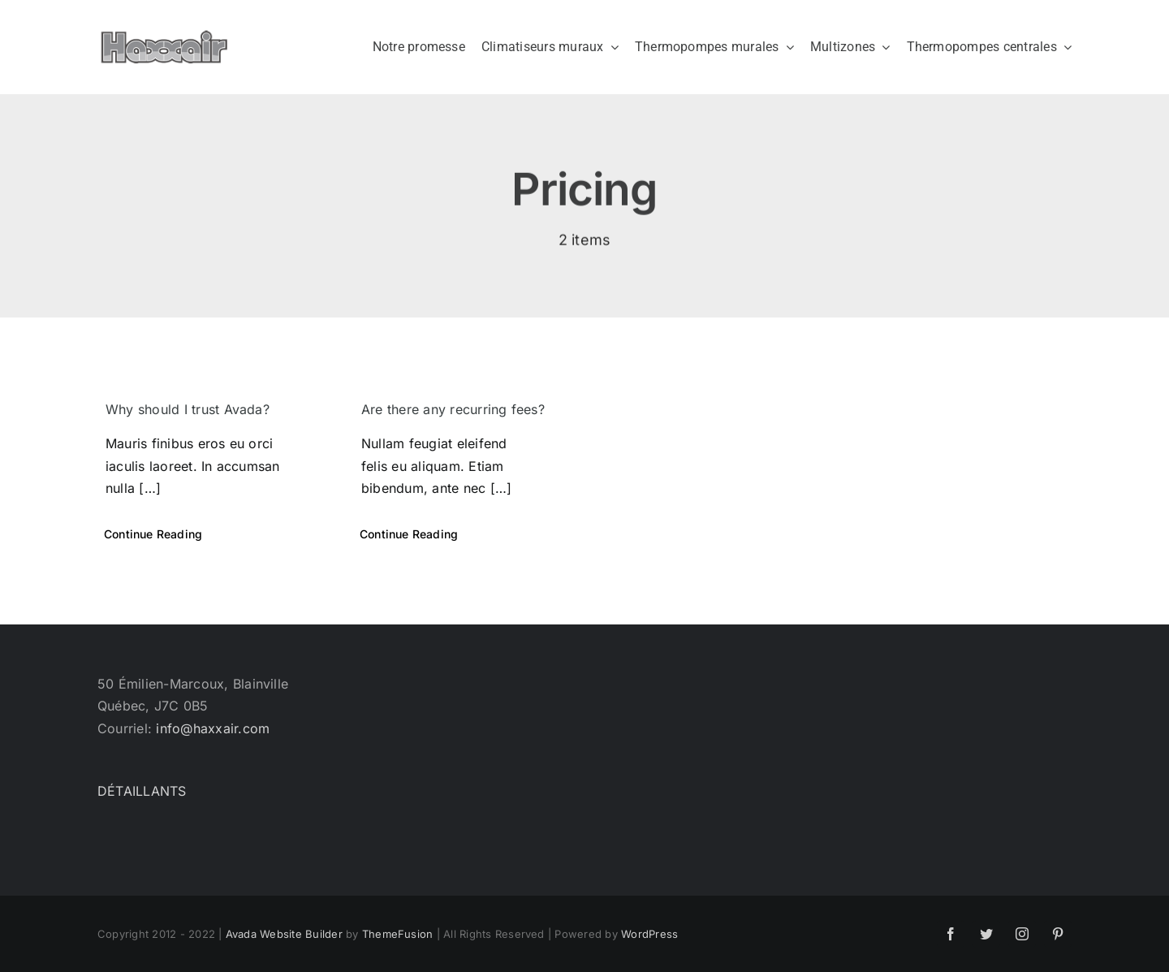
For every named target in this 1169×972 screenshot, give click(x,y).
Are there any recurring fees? (453, 409)
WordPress (649, 933)
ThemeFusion (398, 933)
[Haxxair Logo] (164, 36)
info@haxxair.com (213, 728)
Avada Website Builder (284, 933)
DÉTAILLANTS (142, 791)
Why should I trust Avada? (188, 409)
